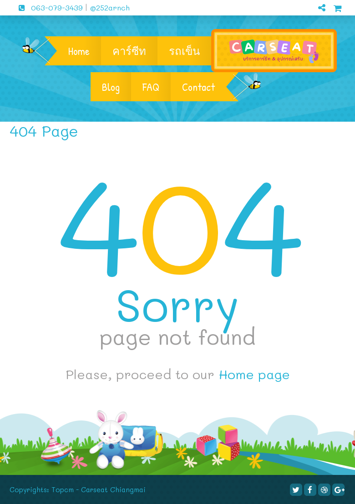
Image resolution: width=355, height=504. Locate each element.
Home (79, 50)
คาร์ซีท (129, 50)
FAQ (151, 86)
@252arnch (108, 7)
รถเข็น (184, 50)
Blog (111, 86)
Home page (254, 374)
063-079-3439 (47, 7)
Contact (198, 86)
